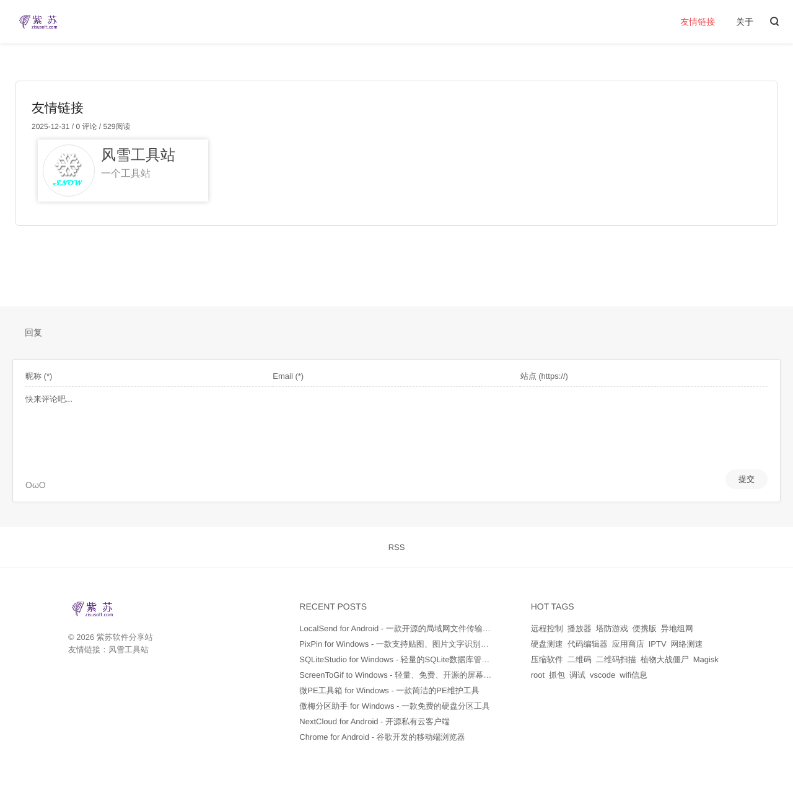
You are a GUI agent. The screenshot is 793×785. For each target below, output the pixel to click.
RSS (396, 547)
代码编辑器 (587, 644)
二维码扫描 (616, 659)
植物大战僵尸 (665, 659)
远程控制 (547, 628)
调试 (577, 675)
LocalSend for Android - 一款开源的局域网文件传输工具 (398, 628)
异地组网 (677, 628)
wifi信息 (633, 675)
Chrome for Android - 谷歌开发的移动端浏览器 (382, 737)
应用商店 (628, 644)
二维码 (579, 659)
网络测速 (687, 644)
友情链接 (697, 22)
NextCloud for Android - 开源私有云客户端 (374, 721)
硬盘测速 (547, 644)
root (538, 675)
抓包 (557, 675)
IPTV (658, 644)
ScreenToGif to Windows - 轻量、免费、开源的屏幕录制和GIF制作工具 (426, 675)
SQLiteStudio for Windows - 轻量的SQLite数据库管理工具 (402, 659)
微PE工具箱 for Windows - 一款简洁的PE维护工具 (389, 690)
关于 (744, 22)
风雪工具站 (128, 649)
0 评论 (85, 126)
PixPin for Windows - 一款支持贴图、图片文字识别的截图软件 (410, 644)
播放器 (579, 628)
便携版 (645, 628)
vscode (602, 675)
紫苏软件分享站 (125, 637)
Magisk (706, 659)
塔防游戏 (612, 628)
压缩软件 (547, 659)
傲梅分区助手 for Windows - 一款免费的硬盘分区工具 (394, 706)
